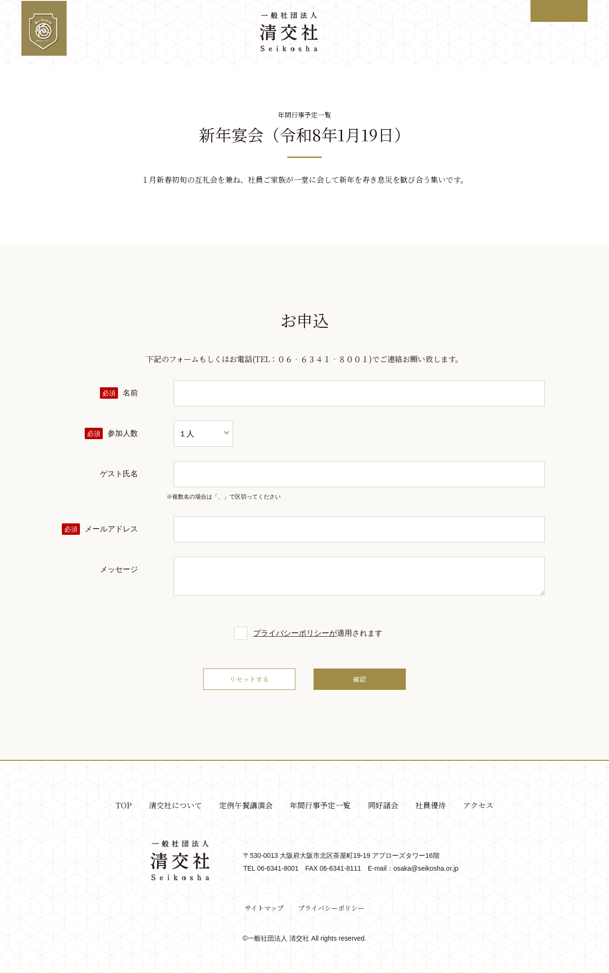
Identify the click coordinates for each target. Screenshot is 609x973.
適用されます (304, 633)
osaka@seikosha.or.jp (426, 868)
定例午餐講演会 (202, 33)
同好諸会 (408, 33)
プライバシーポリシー (331, 908)
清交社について (133, 33)
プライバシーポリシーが (295, 633)
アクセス (502, 33)
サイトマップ (264, 908)
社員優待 (455, 33)
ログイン (558, 10)
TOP (81, 33)
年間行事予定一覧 (347, 33)
